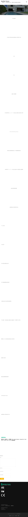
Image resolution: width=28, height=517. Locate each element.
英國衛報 (10, 439)
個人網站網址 (1, 474)
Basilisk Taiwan (5, 1)
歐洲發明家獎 (13, 440)
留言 (1, 457)
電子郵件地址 (1, 471)
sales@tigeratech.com (7, 505)
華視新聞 (6, 439)
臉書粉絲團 (12, 505)
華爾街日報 (2, 439)
